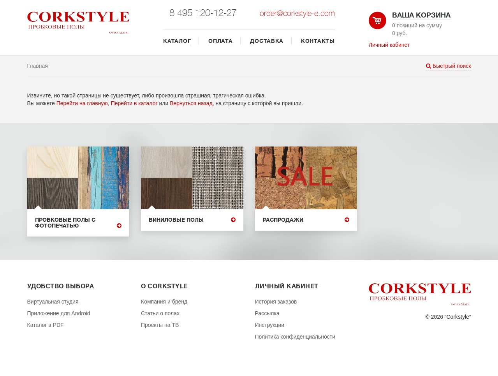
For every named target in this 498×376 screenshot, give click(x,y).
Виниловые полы (192, 220)
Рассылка (267, 313)
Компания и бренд (164, 301)
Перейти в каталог (134, 103)
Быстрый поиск (448, 66)
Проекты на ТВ (160, 325)
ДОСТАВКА (266, 41)
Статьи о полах (160, 313)
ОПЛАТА (220, 41)
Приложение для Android (58, 313)
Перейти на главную (82, 103)
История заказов (276, 301)
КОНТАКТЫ (318, 41)
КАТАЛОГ (177, 41)
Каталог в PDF (45, 325)
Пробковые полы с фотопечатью (78, 223)
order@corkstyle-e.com (297, 13)
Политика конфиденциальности (295, 337)
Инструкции (270, 325)
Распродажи (306, 220)
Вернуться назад (191, 103)
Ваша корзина (421, 15)
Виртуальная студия (53, 301)
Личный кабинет (389, 45)
